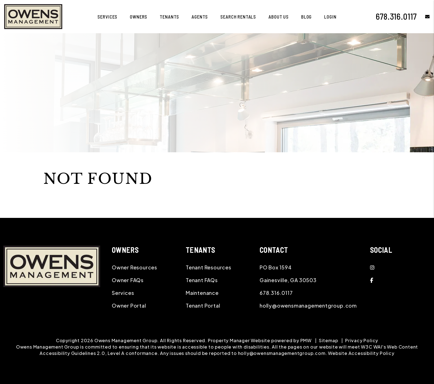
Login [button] (330, 16)
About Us (278, 16)
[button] (423, 16)
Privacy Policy (361, 340)
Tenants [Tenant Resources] (169, 16)
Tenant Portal (203, 305)
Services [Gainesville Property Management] (107, 16)
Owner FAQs (128, 280)
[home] (33, 16)
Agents (200, 16)
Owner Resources (134, 267)
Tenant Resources (208, 267)
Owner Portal (129, 305)
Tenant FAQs (202, 280)
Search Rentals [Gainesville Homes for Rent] (238, 16)
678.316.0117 (396, 16)
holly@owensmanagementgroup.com (308, 305)
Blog (306, 16)
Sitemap (328, 340)
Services (123, 293)
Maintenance (202, 293)
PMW (306, 340)
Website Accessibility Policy (361, 353)
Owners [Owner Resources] (138, 16)
